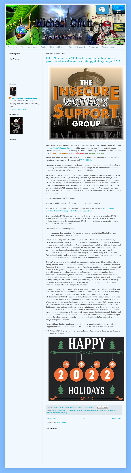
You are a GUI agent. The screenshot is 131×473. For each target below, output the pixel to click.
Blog (10, 47)
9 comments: (89, 407)
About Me (20, 47)
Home (84, 419)
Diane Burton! (88, 211)
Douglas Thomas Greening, (57, 211)
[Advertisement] (84, 446)
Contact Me (93, 47)
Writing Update (108, 47)
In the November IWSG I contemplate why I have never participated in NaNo (92, 410)
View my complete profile (18, 109)
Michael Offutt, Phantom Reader (24, 98)
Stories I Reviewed (77, 47)
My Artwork (32, 47)
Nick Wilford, (74, 211)
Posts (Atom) (61, 423)
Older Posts (116, 419)
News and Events (57, 47)
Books (43, 47)
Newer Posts (51, 419)
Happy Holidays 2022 (59, 410)
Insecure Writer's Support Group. (59, 148)
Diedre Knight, (109, 208)
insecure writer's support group (57, 413)
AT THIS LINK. (86, 160)
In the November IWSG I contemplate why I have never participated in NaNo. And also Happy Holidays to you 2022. (83, 60)
